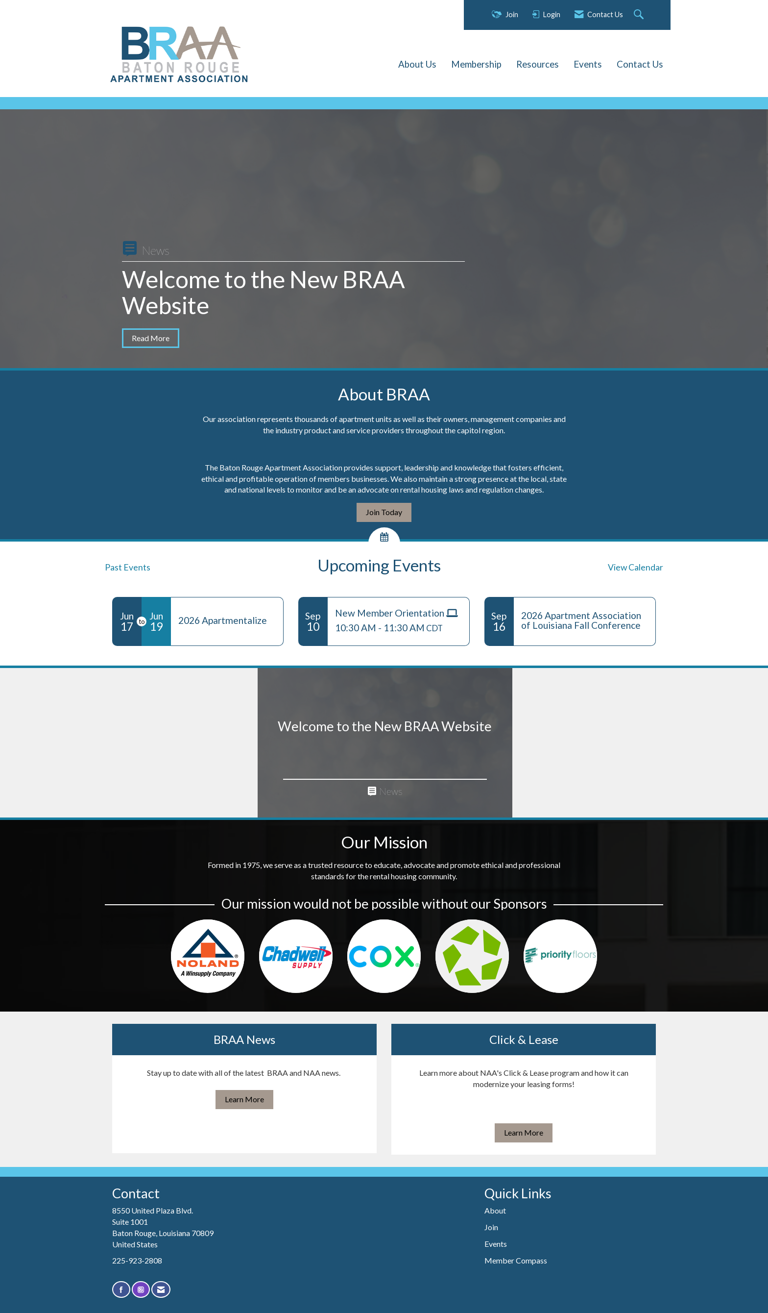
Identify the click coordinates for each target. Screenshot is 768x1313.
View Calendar (635, 567)
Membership (476, 64)
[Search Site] (640, 15)
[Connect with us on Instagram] (141, 1289)
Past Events (127, 567)
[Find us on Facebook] (121, 1289)
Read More (150, 338)
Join (491, 1227)
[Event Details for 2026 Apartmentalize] (227, 620)
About (495, 1210)
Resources (537, 64)
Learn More (244, 1099)
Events (588, 64)
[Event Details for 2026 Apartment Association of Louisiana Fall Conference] (584, 620)
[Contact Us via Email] (160, 1289)
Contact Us (640, 64)
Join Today (384, 512)
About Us (417, 64)
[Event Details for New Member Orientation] (398, 613)
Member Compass (515, 1260)
